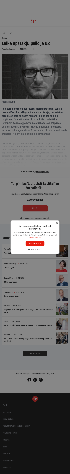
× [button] (57, 223)
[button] (35, 249)
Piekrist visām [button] (35, 243)
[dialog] (35, 237)
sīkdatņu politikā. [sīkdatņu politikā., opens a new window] (35, 237)
